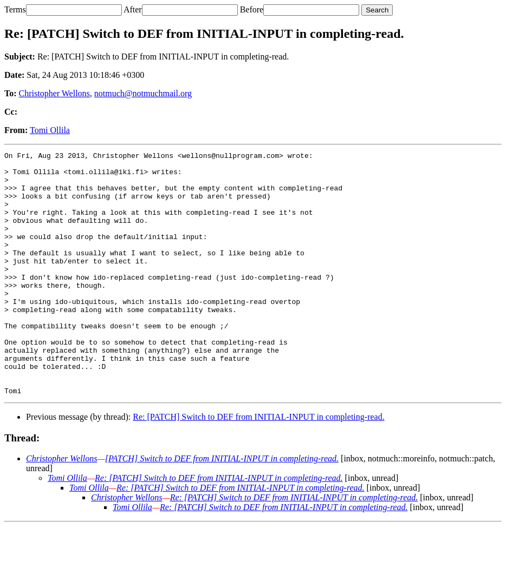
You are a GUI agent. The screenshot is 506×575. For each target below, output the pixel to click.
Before (252, 9)
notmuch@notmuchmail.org (143, 93)
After (133, 9)
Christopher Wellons (54, 93)
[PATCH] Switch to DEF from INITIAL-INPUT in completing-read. (222, 507)
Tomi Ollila (50, 130)
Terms (15, 9)
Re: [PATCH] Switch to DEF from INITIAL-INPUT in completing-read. (258, 465)
